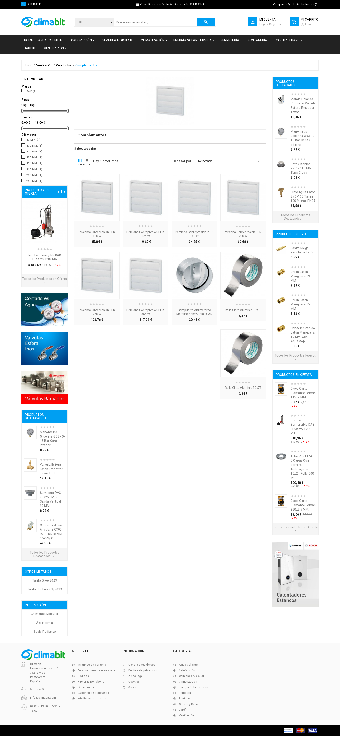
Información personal (92, 664)
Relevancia (229, 161)
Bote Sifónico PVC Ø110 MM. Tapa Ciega (301, 168)
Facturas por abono (91, 681)
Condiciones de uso (141, 664)
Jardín (183, 709)
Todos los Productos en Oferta (44, 280)
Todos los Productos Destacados (45, 554)
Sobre (132, 687)
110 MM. (34, 151)
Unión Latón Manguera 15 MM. (300, 304)
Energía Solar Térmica (193, 687)
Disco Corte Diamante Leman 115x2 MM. (303, 393)
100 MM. (34, 145)
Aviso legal (136, 676)
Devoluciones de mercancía (96, 670)
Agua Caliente (188, 664)
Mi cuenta (80, 651)
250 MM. (34, 181)
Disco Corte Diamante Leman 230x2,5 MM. (303, 505)
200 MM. (34, 175)
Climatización (188, 681)
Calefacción (187, 670)
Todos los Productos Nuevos (295, 357)
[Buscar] (155, 22)
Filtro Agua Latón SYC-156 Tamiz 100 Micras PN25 (303, 196)
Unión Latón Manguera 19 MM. (300, 276)
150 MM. (34, 163)
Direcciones (86, 687)
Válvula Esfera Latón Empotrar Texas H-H (51, 469)
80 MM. (33, 139)
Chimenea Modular (191, 676)
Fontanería (186, 698)
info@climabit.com (43, 697)
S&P (31, 91)
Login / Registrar (270, 24)
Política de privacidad (143, 670)
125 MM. (34, 157)
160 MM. (34, 169)
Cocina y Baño (188, 704)
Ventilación (186, 715)
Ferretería (185, 692)
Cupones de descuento (93, 692)
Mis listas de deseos (92, 698)
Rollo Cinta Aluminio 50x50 (243, 310)
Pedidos (83, 676)
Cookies (134, 681)
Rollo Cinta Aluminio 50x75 (243, 387)
